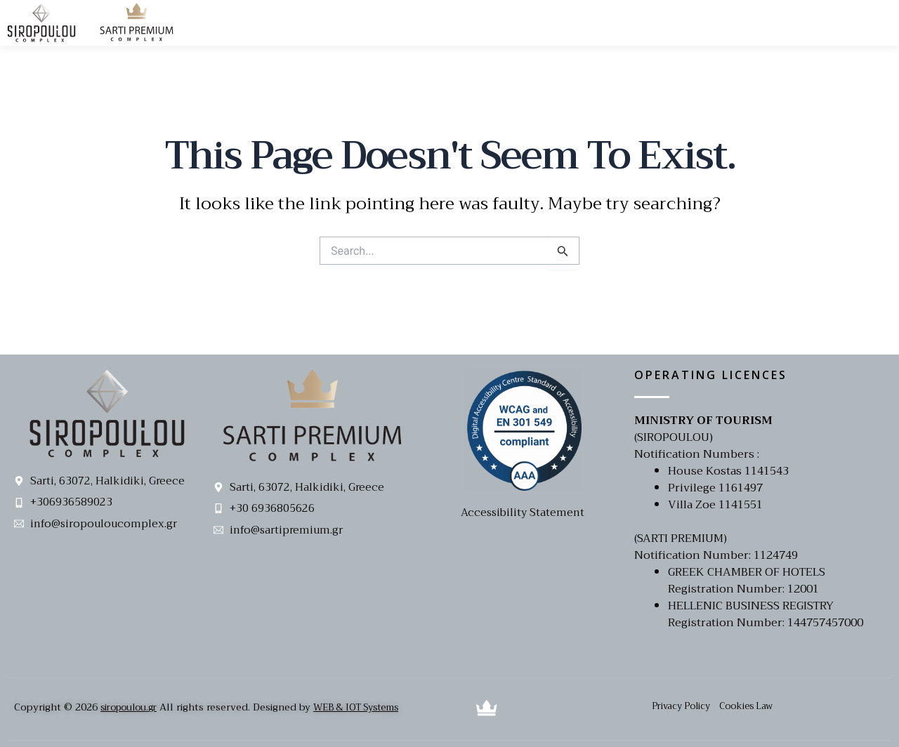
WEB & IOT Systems (368, 707)
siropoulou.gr (132, 707)
